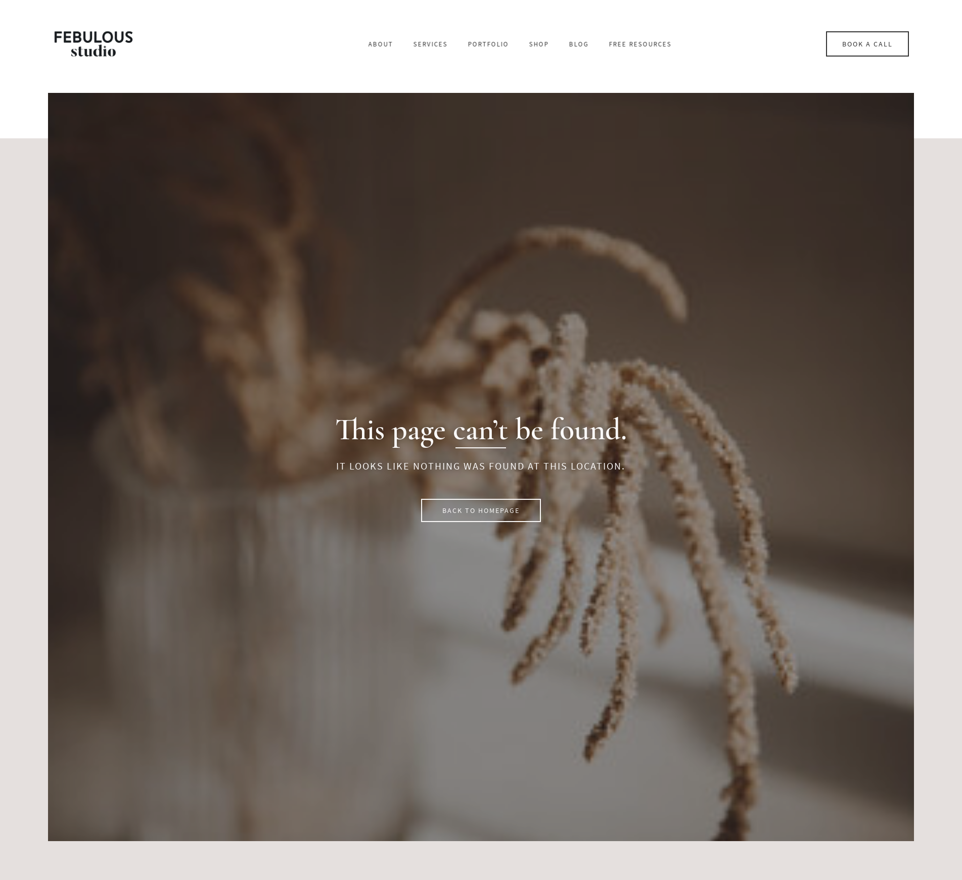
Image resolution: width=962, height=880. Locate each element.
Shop (613, 44)
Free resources (714, 44)
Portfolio (562, 44)
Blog (653, 44)
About (455, 44)
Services (505, 44)
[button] (481, 510)
